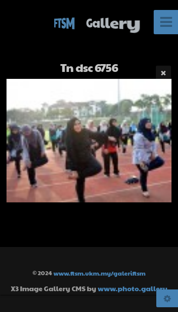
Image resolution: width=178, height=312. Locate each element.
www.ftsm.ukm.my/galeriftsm (99, 272)
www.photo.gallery (133, 288)
